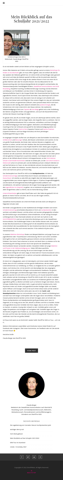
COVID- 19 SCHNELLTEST (18, 447)
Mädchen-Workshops (17, 234)
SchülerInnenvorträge (10, 176)
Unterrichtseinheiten (10, 193)
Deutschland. (7, 178)
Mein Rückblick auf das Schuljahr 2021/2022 (31, 18)
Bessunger (18, 140)
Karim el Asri (23, 129)
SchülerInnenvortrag (9, 210)
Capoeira (26, 109)
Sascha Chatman (48, 129)
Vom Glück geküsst (16, 434)
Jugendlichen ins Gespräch (14, 187)
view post (31, 351)
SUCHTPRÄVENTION (9, 219)
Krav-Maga (35, 109)
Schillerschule (7, 140)
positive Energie (45, 105)
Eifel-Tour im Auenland (17, 442)
